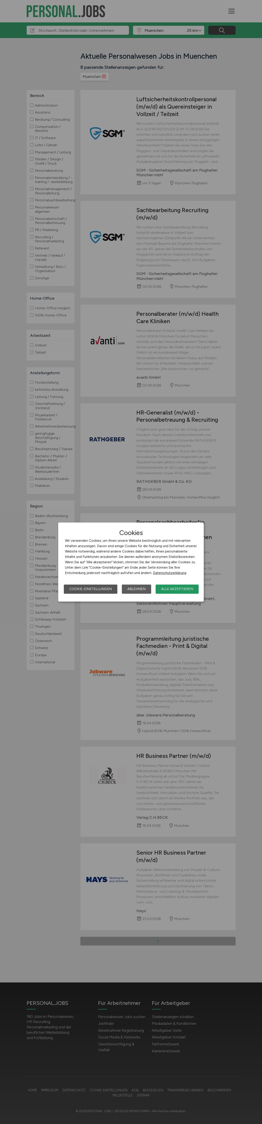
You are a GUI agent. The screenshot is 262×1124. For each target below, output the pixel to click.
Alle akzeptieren (177, 589)
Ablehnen (136, 589)
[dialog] (131, 562)
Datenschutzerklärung (169, 573)
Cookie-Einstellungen (90, 589)
